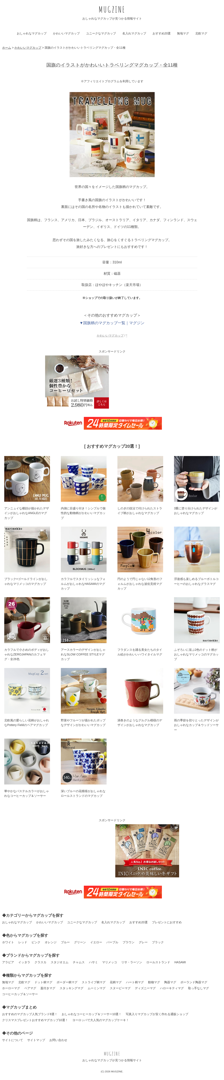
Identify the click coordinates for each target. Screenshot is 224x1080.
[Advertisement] (147, 382)
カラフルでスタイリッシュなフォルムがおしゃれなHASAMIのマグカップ (83, 583)
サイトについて (12, 1040)
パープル (112, 942)
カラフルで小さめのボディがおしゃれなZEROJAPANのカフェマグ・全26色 (26, 654)
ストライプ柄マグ (94, 982)
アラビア (8, 962)
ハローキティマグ (172, 988)
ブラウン (128, 942)
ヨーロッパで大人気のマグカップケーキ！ (100, 1020)
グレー (143, 942)
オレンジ (51, 942)
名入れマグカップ (134, 33)
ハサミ (93, 962)
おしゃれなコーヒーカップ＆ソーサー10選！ (92, 1014)
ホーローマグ (11, 988)
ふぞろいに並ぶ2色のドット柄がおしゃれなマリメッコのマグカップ (196, 654)
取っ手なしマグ (198, 988)
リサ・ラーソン (131, 962)
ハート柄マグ (135, 982)
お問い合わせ (58, 1040)
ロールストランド (158, 962)
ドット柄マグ (43, 982)
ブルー (65, 942)
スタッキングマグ (71, 988)
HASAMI (180, 962)
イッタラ (24, 962)
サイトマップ (36, 1040)
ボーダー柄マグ (67, 982)
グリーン (80, 942)
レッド (22, 942)
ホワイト (8, 942)
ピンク (35, 942)
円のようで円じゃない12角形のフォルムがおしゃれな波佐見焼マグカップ (140, 583)
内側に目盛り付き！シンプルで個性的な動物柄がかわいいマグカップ (83, 513)
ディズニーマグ (145, 988)
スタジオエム (59, 962)
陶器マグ (170, 982)
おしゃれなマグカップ (32, 33)
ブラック (158, 942)
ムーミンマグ (97, 988)
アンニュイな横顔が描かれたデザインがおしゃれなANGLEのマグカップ (26, 513)
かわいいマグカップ (66, 33)
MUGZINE (112, 9)
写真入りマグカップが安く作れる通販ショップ (157, 1014)
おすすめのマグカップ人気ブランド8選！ (29, 1014)
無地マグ (183, 33)
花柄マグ (116, 982)
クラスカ (40, 962)
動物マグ (154, 982)
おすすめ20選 (162, 33)
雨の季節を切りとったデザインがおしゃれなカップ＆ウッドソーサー (196, 725)
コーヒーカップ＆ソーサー (20, 994)
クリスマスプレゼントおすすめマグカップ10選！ (35, 1020)
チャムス (79, 962)
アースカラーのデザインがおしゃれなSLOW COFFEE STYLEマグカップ (83, 654)
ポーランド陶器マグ (193, 982)
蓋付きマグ (47, 988)
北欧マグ (201, 33)
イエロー (96, 942)
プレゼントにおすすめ (167, 922)
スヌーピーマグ (120, 988)
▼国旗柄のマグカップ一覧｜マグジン (112, 323)
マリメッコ (109, 962)
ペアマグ (30, 988)
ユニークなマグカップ (101, 33)
